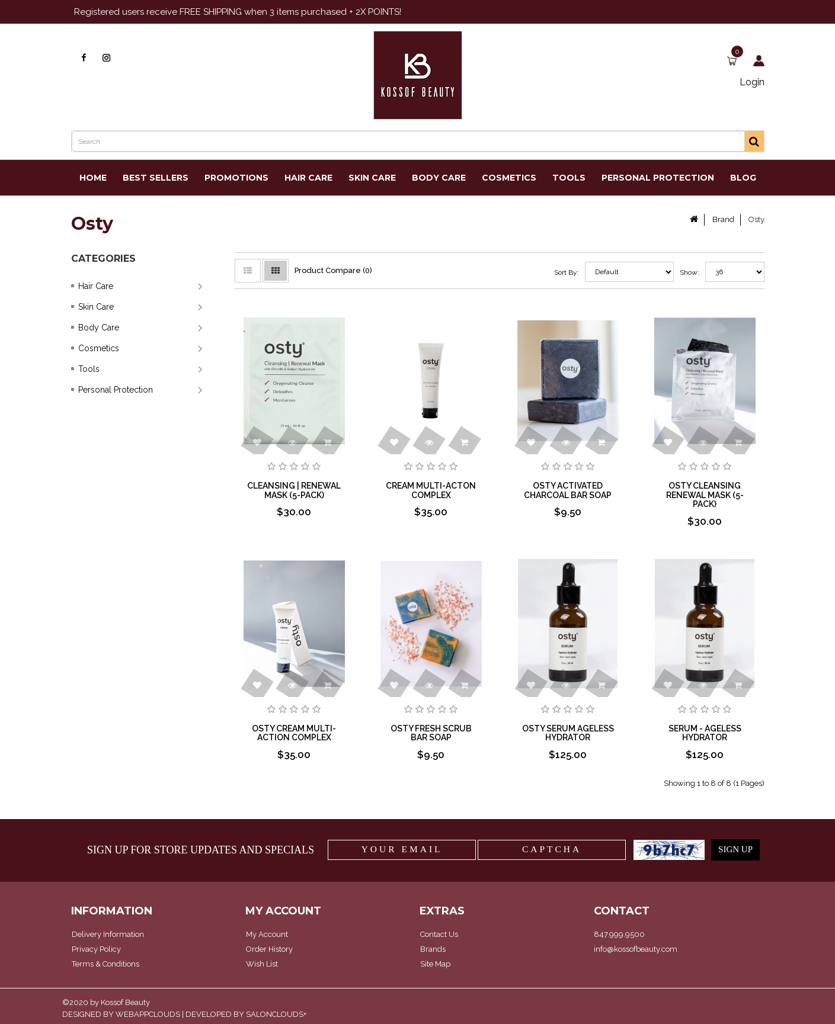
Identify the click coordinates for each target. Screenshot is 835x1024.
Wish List (262, 963)
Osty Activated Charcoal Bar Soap (568, 490)
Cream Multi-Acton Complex (431, 490)
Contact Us (439, 934)
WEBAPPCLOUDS (148, 1014)
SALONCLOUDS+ (276, 1014)
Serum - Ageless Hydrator (704, 733)
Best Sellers (155, 177)
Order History (269, 949)
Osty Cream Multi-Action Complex (294, 733)
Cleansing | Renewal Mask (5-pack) (294, 490)
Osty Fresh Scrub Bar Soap (431, 733)
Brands (433, 949)
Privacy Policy (96, 949)
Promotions (236, 177)
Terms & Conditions (105, 963)
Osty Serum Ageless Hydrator (568, 733)
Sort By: (566, 272)
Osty (756, 219)
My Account (267, 934)
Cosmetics (509, 177)
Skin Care (372, 177)
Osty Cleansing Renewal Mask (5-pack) (705, 495)
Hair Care (308, 177)
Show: (681, 272)
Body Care (439, 177)
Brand (723, 219)
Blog (743, 177)
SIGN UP (735, 849)
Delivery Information (108, 934)
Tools (569, 177)
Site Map (435, 963)
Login (752, 82)
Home (93, 177)
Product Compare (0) (333, 270)
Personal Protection (658, 177)
